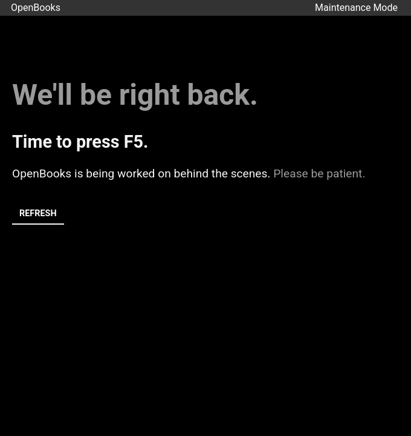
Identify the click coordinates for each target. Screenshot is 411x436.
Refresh (38, 213)
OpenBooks (35, 7)
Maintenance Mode (356, 7)
